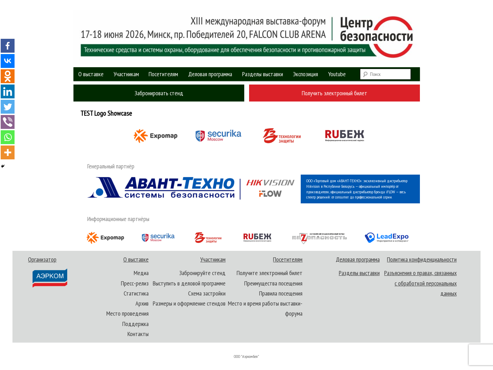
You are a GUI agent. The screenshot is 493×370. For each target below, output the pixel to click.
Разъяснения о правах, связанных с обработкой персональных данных (420, 283)
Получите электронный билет (269, 273)
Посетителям (163, 74)
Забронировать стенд (158, 93)
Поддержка (135, 324)
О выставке (91, 74)
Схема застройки (207, 293)
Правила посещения (280, 293)
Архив (142, 303)
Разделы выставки (262, 74)
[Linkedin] (8, 91)
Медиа (141, 273)
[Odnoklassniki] (8, 76)
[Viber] (8, 122)
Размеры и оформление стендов (189, 303)
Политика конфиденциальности (422, 259)
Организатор (48, 271)
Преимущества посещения (273, 283)
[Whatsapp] (8, 137)
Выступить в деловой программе (189, 283)
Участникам (126, 74)
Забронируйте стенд (202, 273)
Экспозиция (305, 74)
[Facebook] (8, 46)
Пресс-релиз (135, 283)
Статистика (136, 293)
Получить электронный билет (334, 93)
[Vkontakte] (8, 61)
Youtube (337, 74)
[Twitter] (8, 107)
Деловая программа (210, 74)
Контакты (138, 334)
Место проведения (127, 313)
